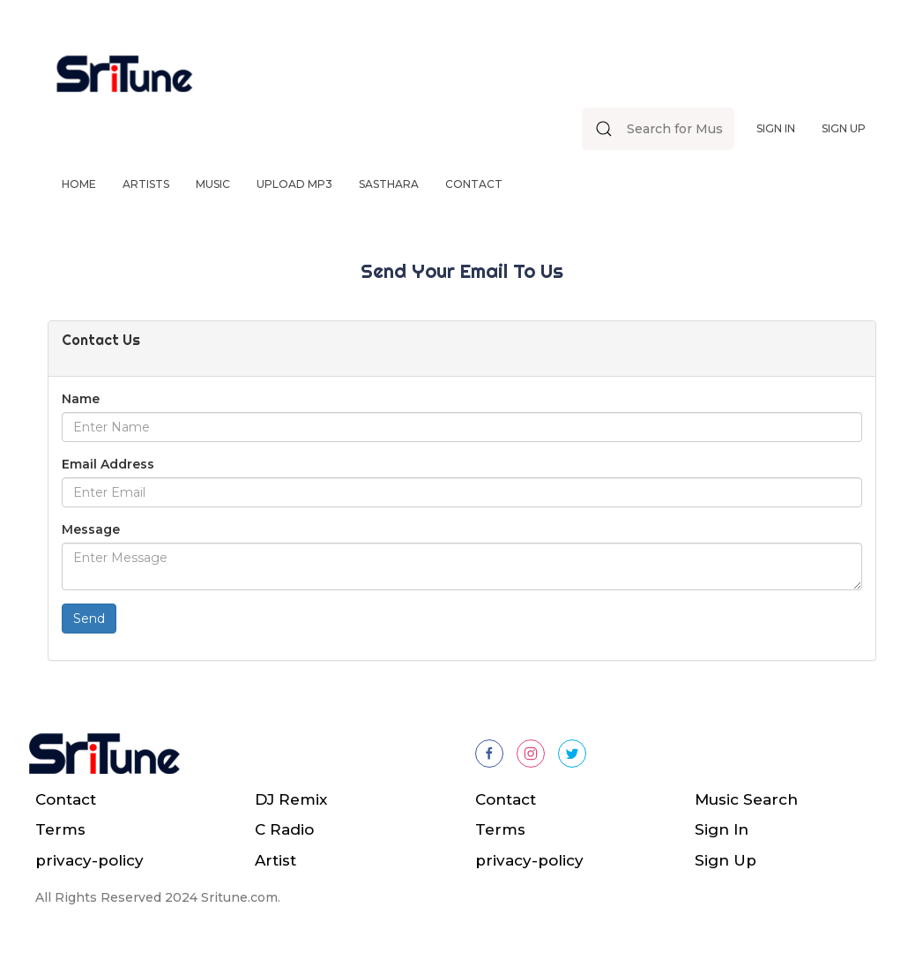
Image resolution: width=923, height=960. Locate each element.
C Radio (284, 829)
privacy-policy (89, 860)
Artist (275, 860)
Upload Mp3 (294, 184)
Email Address (108, 464)
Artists (146, 184)
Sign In (775, 128)
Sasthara (389, 184)
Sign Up (844, 128)
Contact (473, 184)
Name (81, 399)
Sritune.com (239, 897)
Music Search (746, 799)
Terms (60, 829)
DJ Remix (291, 799)
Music (213, 184)
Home (79, 184)
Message (91, 529)
